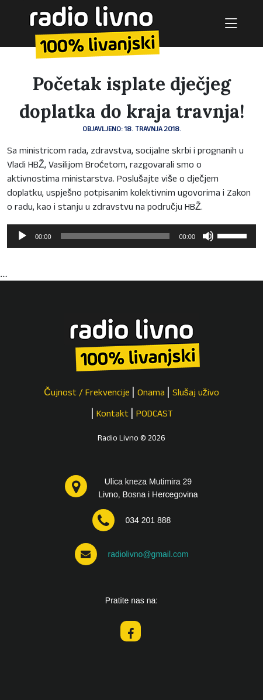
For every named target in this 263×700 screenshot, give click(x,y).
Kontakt (112, 414)
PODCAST (154, 414)
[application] (131, 236)
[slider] (115, 236)
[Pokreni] (22, 236)
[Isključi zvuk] (208, 236)
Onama (151, 393)
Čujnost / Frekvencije (87, 393)
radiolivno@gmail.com (148, 554)
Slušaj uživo (195, 393)
